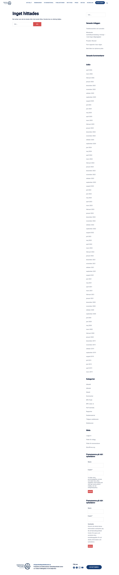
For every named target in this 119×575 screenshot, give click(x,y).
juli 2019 (88, 360)
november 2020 (91, 306)
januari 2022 (90, 256)
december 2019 (91, 341)
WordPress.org (90, 447)
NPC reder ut (90, 404)
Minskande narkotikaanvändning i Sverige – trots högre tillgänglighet (95, 35)
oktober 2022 (90, 225)
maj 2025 (89, 112)
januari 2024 (90, 167)
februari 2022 (90, 252)
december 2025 (91, 85)
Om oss (82, 2)
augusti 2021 (90, 275)
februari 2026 (90, 78)
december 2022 (91, 217)
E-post (90, 470)
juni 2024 (89, 147)
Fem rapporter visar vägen (94, 44)
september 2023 (91, 182)
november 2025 (91, 89)
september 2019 (91, 352)
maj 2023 (89, 198)
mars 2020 (89, 329)
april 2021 (89, 287)
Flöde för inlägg (91, 439)
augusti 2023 (90, 186)
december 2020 (91, 302)
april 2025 (89, 116)
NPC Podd (69, 2)
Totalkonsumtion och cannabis (95, 28)
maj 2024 (89, 151)
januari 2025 (90, 128)
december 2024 (91, 132)
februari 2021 (90, 294)
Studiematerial (48, 2)
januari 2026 (90, 81)
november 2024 (91, 136)
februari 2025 (90, 124)
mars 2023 (89, 205)
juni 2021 (89, 279)
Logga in (88, 435)
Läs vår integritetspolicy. (93, 486)
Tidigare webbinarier (92, 419)
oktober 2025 (90, 93)
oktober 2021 (90, 267)
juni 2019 (89, 364)
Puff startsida (90, 407)
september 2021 (91, 271)
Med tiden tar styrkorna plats (94, 48)
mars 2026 (89, 74)
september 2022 (91, 229)
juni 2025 (89, 109)
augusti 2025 (90, 101)
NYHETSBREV (94, 567)
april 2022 (89, 244)
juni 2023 (89, 194)
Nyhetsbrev (100, 2)
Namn (89, 462)
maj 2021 (89, 283)
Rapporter (89, 411)
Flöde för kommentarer (93, 443)
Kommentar (89, 396)
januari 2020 (90, 337)
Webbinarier (38, 2)
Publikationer (60, 2)
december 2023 (91, 170)
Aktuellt (29, 2)
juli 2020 (88, 317)
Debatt (88, 392)
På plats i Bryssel (91, 41)
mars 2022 (89, 248)
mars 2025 (89, 120)
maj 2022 (89, 240)
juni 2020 (89, 321)
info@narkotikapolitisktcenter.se (42, 564)
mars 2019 (89, 372)
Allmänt (88, 388)
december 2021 (91, 259)
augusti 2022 (90, 232)
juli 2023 (88, 190)
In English (90, 2)
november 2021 (91, 263)
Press (76, 2)
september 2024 (91, 143)
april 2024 (89, 155)
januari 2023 (90, 213)
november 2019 (91, 345)
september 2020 (91, 314)
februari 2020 (90, 333)
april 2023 (89, 201)
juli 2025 (88, 105)
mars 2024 (89, 159)
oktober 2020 (90, 310)
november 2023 (91, 174)
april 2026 (89, 70)
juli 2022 (88, 236)
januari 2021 (90, 298)
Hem (25, 9)
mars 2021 (89, 290)
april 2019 (89, 368)
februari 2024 (90, 163)
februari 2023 (90, 209)
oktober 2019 (90, 348)
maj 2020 (89, 325)
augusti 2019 (90, 356)
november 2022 (91, 221)
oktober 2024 (90, 140)
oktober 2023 (90, 178)
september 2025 (91, 97)
